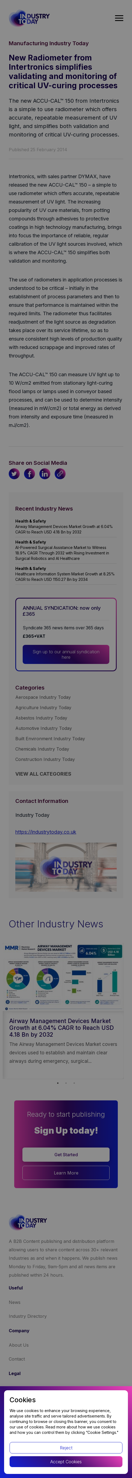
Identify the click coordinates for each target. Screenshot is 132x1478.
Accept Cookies (66, 1461)
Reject (66, 1447)
